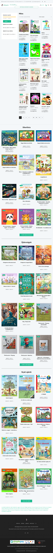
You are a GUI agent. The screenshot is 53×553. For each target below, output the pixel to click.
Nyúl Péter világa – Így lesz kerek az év (26, 491)
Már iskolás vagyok (34, 83)
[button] (50, 5)
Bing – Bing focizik (27, 321)
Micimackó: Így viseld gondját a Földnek (44, 296)
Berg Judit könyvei (30, 508)
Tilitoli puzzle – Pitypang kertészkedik (43, 324)
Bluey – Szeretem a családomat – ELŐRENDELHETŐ (26, 172)
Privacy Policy (29, 548)
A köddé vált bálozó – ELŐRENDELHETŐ (9, 328)
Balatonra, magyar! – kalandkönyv (9, 430)
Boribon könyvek (13, 508)
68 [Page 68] (33, 117)
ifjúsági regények (28, 507)
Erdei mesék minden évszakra (9, 455)
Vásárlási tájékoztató (11, 546)
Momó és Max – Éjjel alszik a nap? (9, 199)
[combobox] (9, 27)
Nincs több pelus (26, 201)
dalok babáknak (14, 507)
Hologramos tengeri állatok (26, 262)
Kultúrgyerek (5, 5)
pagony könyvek (21, 507)
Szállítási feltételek (20, 546)
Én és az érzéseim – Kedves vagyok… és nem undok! (26, 227)
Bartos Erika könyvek (22, 508)
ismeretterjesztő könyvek (37, 507)
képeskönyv (17, 510)
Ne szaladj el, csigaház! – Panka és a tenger (26, 460)
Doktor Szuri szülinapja (44, 266)
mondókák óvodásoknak (6, 511)
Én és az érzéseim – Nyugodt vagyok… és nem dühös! (9, 227)
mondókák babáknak (6, 507)
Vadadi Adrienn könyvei (39, 508)
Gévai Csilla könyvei (6, 508)
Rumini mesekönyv (24, 510)
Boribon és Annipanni (47, 507)
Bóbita (43, 32)
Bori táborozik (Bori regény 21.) (43, 461)
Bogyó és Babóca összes (34, 510)
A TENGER (43, 394)
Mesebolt (32, 106)
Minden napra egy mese (46, 60)
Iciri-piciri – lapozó (46, 106)
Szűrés (6, 21)
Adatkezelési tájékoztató (41, 546)
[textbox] (9, 27)
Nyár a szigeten (9, 493)
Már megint (44, 81)
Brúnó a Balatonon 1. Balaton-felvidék (43, 425)
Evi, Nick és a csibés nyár (26, 400)
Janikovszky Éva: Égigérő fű (22, 85)
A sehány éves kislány (24, 34)
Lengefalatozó (43, 177)
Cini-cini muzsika (34, 35)
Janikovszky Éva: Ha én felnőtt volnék (23, 107)
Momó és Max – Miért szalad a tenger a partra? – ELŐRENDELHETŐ (9, 148)
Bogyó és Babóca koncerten (43, 143)
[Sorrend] (45, 16)
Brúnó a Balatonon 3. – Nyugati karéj (43, 486)
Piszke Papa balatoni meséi (26, 296)
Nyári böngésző (9, 398)
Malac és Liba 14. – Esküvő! (9, 286)
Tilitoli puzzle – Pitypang (9, 355)
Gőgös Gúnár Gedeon (35, 58)
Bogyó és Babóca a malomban (9, 167)
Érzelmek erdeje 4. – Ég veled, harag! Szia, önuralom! (43, 202)
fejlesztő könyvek (11, 510)
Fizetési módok (28, 546)
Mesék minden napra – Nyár (26, 424)
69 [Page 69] (36, 117)
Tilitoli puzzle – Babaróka (26, 355)
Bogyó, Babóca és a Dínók (26, 143)
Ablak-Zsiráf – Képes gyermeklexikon (23, 59)
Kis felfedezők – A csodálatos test (43, 227)
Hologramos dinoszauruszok (9, 262)
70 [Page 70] (39, 117)
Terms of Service (34, 548)
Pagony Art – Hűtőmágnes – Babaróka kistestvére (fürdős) (43, 358)
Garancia (33, 546)
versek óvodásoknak (43, 510)
